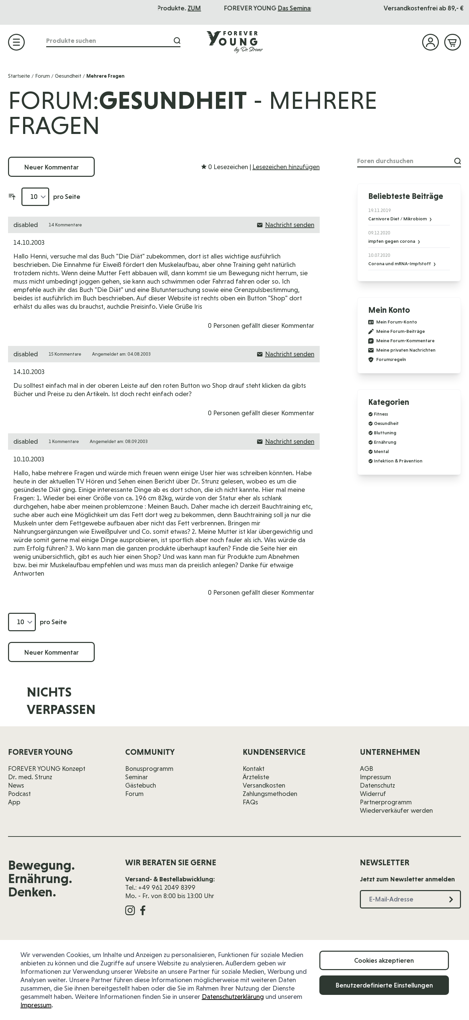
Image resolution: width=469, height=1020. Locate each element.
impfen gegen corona (392, 241)
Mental (381, 451)
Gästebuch (140, 785)
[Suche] (177, 41)
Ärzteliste (256, 777)
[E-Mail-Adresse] (332, 705)
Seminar (136, 777)
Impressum (36, 1005)
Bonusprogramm (149, 768)
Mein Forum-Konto (392, 322)
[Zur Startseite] (234, 41)
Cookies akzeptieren (384, 960)
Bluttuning (385, 432)
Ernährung (385, 442)
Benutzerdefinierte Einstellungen (384, 985)
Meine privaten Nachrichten (402, 350)
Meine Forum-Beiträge (396, 331)
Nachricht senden (285, 225)
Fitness (381, 414)
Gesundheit (68, 76)
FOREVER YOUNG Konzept (46, 768)
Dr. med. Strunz (30, 777)
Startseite (19, 76)
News (16, 785)
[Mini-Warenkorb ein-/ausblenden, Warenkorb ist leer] (452, 42)
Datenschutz (377, 785)
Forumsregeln (387, 359)
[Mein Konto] (430, 42)
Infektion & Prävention (398, 460)
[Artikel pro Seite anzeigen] (35, 197)
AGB (366, 768)
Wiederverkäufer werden (396, 810)
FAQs (250, 802)
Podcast (19, 794)
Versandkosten (264, 785)
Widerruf (373, 794)
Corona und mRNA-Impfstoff (400, 263)
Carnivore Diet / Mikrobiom (398, 218)
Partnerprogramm (386, 802)
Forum (42, 76)
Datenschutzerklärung (233, 997)
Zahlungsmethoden (270, 794)
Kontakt (253, 768)
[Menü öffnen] (16, 42)
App (14, 802)
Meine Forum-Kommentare (401, 341)
